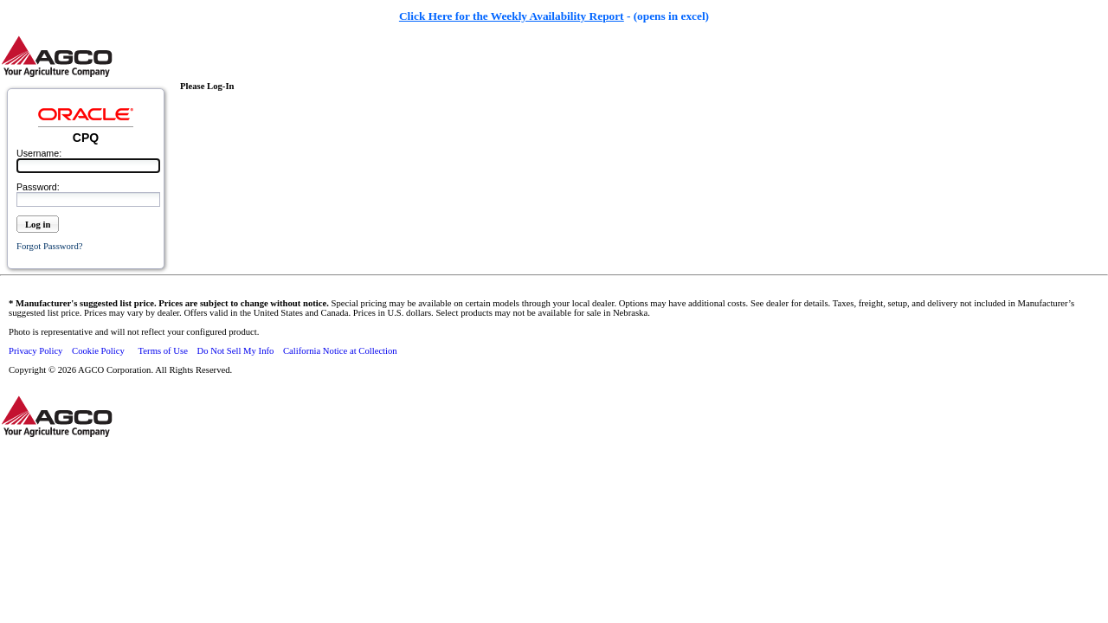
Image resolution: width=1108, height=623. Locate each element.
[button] (37, 231)
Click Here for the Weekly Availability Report (511, 16)
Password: (38, 187)
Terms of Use (163, 351)
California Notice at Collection (340, 351)
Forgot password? (49, 246)
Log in (37, 224)
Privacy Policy (35, 351)
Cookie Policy (99, 351)
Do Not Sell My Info (235, 351)
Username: (38, 153)
